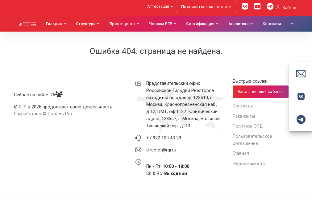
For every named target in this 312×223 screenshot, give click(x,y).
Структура (85, 24)
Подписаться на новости (206, 6)
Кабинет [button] (287, 7)
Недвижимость (249, 163)
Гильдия (54, 24)
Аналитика (238, 24)
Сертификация (200, 24)
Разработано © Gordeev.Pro (43, 113)
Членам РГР (160, 24)
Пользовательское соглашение (252, 140)
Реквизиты (244, 116)
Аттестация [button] (158, 6)
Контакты (272, 24)
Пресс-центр (122, 24)
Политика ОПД (248, 126)
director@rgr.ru (161, 149)
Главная (241, 153)
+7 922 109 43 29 (163, 137)
